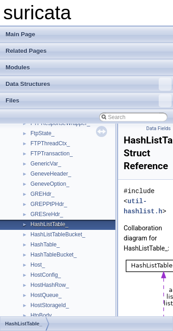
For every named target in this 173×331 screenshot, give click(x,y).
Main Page (20, 34)
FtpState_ (42, 133)
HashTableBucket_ (53, 254)
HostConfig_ (45, 275)
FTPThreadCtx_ (50, 143)
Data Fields (158, 128)
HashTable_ (45, 244)
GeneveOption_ (49, 184)
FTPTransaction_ (51, 153)
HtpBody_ (42, 315)
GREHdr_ (42, 194)
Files (89, 100)
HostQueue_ (45, 295)
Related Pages (26, 50)
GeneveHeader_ (50, 174)
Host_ (37, 265)
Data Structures (89, 84)
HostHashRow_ (49, 285)
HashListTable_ (49, 224)
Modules (18, 67)
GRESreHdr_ (46, 214)
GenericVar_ (45, 163)
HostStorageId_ (49, 305)
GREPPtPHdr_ (48, 204)
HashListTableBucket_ (57, 234)
